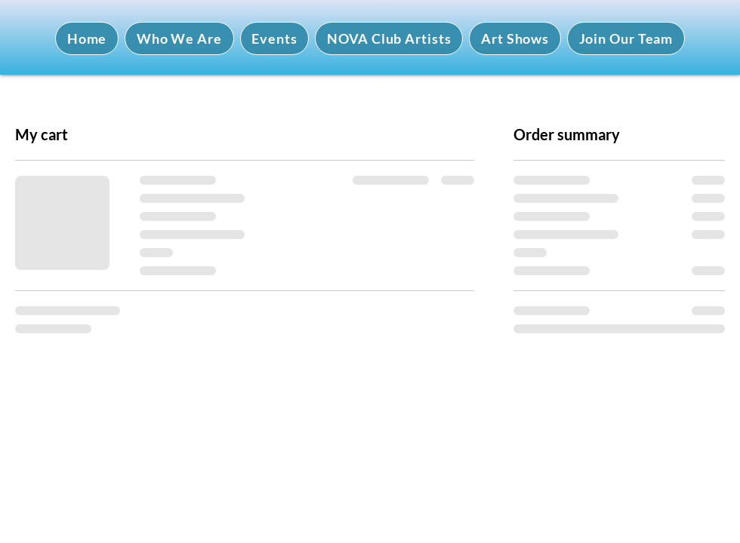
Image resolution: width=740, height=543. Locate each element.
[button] (179, 38)
